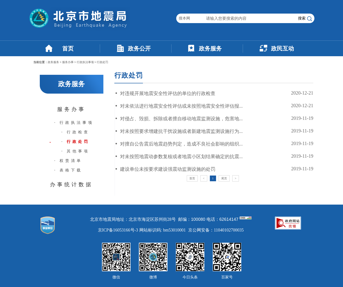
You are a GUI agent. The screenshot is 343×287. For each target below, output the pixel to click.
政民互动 (282, 48)
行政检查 (78, 132)
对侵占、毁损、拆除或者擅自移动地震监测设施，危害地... (181, 118)
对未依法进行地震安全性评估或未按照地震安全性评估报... (181, 106)
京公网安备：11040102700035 (216, 230)
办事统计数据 (71, 184)
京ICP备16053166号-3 (118, 230)
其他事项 (78, 151)
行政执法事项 (85, 62)
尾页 (224, 178)
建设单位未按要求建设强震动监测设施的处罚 (167, 169)
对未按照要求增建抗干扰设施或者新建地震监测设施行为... (181, 131)
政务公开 (139, 48)
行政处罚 (102, 62)
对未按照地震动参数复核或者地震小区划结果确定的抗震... (181, 156)
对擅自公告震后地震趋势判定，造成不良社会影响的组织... (181, 143)
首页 (68, 48)
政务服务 (210, 48)
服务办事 (68, 62)
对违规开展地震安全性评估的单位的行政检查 (167, 93)
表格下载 (71, 170)
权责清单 (71, 161)
